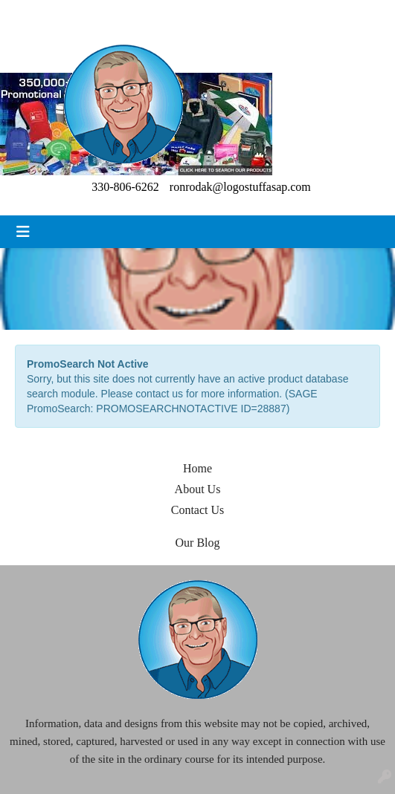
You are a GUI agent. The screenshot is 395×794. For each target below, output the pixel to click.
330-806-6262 (125, 186)
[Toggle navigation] (23, 231)
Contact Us (198, 510)
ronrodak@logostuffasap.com (240, 186)
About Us (198, 489)
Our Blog (198, 542)
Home (197, 468)
